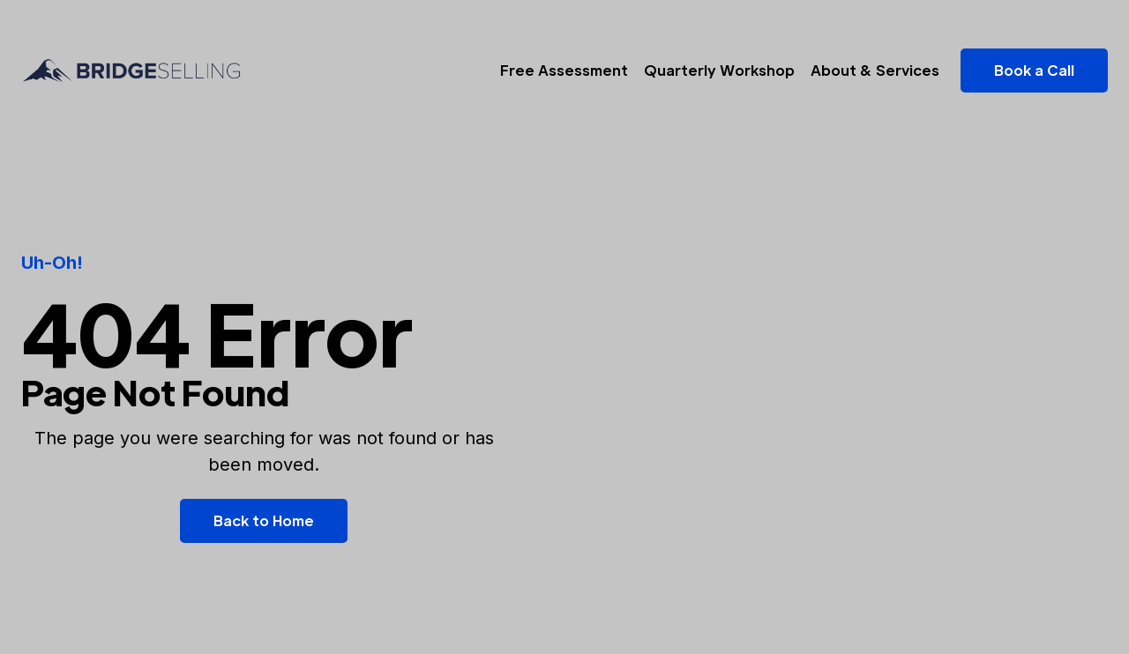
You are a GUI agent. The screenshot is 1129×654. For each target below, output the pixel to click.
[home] (131, 70)
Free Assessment (564, 70)
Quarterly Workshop (719, 70)
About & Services (875, 70)
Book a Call (1034, 70)
